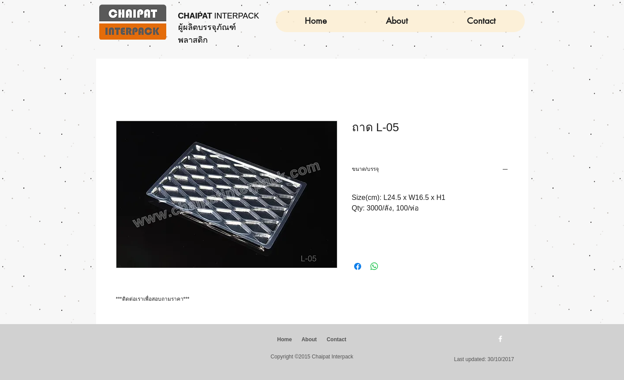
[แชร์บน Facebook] (357, 266)
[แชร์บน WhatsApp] (374, 266)
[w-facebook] (500, 339)
